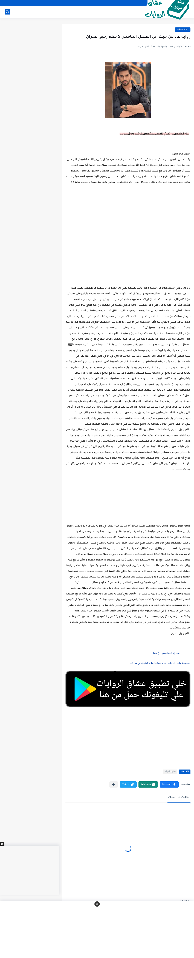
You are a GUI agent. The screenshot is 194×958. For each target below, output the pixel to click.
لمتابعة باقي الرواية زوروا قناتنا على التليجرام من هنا (159, 663)
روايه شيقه (182, 29)
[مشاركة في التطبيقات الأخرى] (113, 784)
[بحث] (7, 12)
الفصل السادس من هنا (167, 653)
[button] (169, 784)
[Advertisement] (127, 258)
